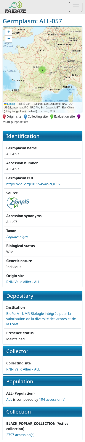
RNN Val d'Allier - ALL (23, 281)
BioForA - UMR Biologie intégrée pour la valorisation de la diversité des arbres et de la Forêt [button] (41, 318)
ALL (9, 399)
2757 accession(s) (20, 434)
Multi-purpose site (16, 122)
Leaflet (9, 103)
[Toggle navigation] (75, 7)
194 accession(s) (52, 399)
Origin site (13, 116)
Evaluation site (64, 116)
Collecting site (38, 116)
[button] (42, 69)
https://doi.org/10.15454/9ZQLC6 (33, 184)
